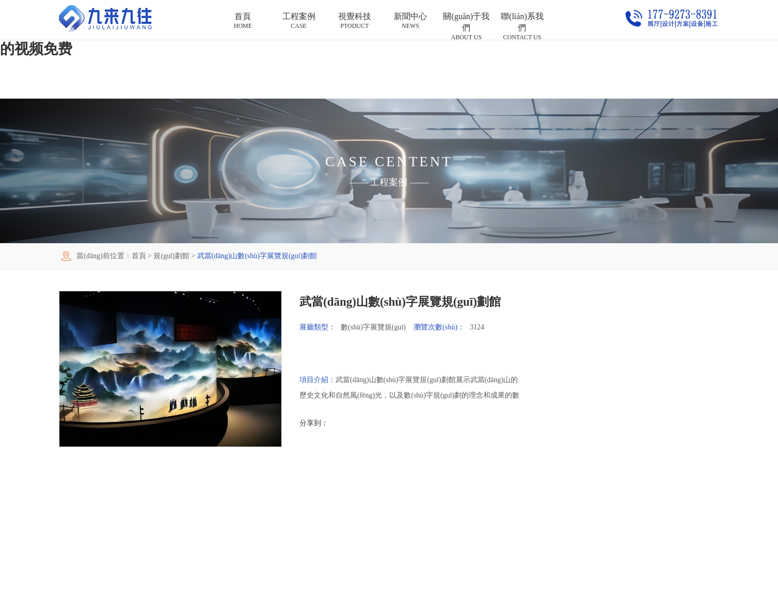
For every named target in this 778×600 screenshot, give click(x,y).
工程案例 (388, 182)
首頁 (139, 256)
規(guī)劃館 (171, 256)
